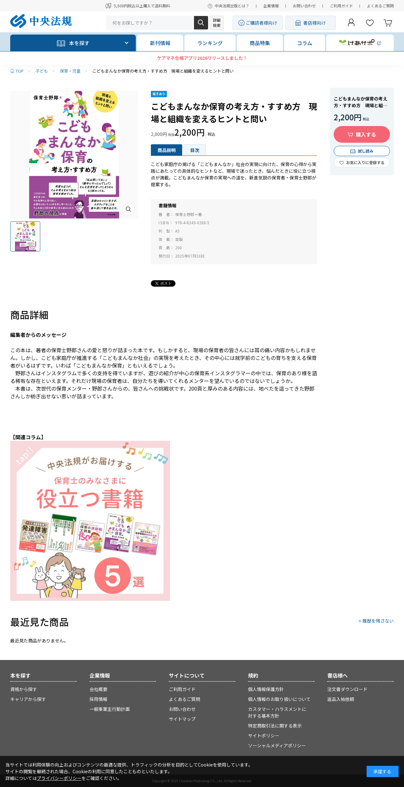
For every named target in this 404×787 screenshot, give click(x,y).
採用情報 (98, 699)
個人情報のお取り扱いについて (279, 699)
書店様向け (314, 23)
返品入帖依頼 (340, 699)
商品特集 (260, 43)
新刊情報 (160, 43)
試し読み (365, 151)
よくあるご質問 (380, 5)
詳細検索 (217, 22)
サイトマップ (182, 719)
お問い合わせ (304, 5)
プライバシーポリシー (59, 778)
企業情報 (271, 5)
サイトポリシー (263, 735)
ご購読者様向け (261, 23)
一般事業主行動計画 (109, 709)
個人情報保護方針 (266, 689)
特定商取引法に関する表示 (275, 725)
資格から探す (23, 689)
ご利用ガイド (341, 5)
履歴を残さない (378, 620)
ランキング (210, 43)
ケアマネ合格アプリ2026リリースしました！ (202, 58)
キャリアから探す (28, 699)
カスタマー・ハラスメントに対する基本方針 (277, 712)
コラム (304, 43)
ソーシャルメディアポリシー (277, 745)
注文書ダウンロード (347, 689)
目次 (194, 150)
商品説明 (166, 150)
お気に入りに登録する (365, 162)
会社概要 (98, 689)
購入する (366, 134)
